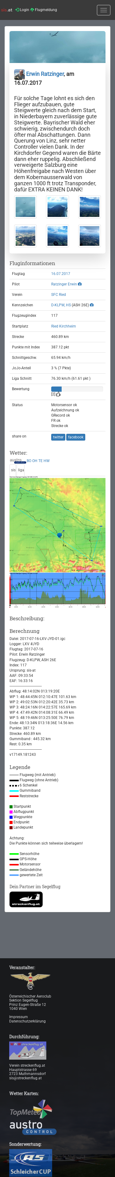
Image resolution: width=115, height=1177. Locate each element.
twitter (58, 437)
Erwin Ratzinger (39, 74)
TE (40, 461)
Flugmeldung (43, 10)
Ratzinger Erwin (64, 284)
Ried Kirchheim (63, 326)
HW (47, 461)
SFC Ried (58, 294)
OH (34, 461)
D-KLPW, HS (61, 305)
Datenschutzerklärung (27, 1021)
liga (21, 470)
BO (29, 461)
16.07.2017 (60, 274)
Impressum (18, 1017)
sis (13, 470)
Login (22, 10)
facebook (75, 437)
